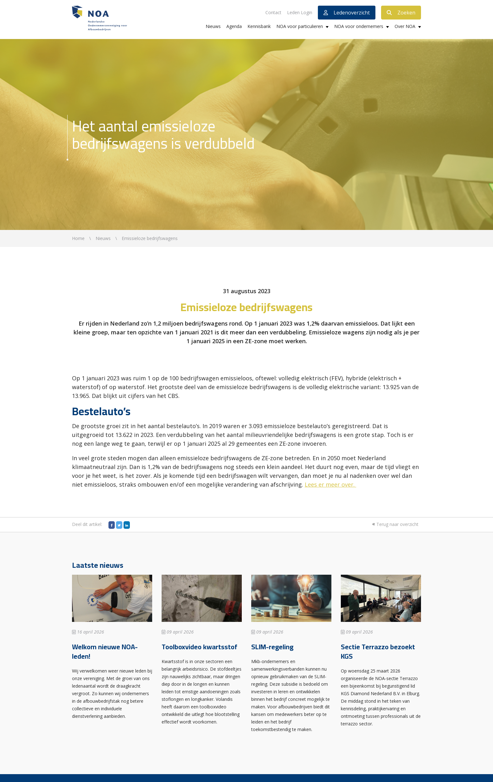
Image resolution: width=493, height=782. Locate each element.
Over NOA (405, 26)
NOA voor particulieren (299, 26)
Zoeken (401, 12)
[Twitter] (119, 525)
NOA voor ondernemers (358, 26)
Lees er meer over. (330, 484)
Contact (273, 12)
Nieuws (213, 26)
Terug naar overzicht (394, 524)
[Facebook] (111, 525)
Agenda (234, 26)
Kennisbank (259, 26)
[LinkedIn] (127, 525)
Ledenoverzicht (347, 12)
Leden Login (299, 12)
